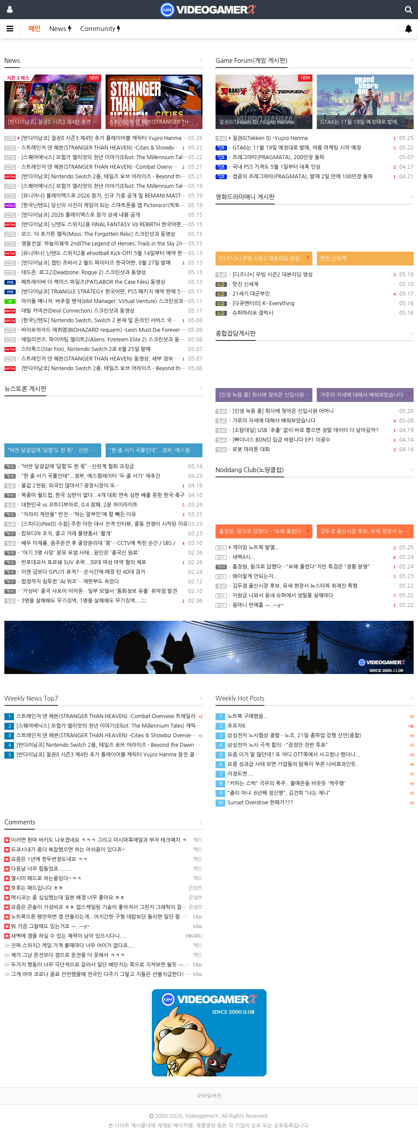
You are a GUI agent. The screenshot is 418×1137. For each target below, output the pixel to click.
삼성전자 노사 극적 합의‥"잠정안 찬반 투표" (272, 745)
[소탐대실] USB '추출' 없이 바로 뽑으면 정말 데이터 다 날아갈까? (315, 430)
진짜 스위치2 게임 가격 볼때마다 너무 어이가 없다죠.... (69, 945)
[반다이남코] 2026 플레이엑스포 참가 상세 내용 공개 (103, 215)
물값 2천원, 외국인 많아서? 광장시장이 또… (103, 485)
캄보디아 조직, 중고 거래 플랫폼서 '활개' (103, 533)
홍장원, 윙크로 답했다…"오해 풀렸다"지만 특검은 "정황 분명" (315, 567)
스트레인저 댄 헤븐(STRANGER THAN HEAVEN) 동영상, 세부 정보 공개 (103, 359)
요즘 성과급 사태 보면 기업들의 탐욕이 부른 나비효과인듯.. (287, 764)
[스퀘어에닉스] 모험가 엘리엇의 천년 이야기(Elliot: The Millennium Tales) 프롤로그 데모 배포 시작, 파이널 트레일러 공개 (103, 186)
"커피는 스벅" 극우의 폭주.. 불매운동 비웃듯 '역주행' (281, 783)
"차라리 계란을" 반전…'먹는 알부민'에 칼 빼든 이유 (103, 514)
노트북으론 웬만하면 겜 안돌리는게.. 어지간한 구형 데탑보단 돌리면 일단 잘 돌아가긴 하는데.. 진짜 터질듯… (128, 916)
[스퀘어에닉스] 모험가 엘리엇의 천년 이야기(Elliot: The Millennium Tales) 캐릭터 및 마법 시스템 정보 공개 (103, 157)
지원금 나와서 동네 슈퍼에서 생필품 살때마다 (315, 595)
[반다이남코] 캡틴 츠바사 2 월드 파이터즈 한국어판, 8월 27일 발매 (103, 263)
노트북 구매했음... (242, 716)
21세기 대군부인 (315, 294)
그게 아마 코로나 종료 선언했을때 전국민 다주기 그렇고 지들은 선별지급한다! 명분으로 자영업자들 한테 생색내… (134, 974)
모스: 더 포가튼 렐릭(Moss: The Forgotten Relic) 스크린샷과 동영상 (103, 234)
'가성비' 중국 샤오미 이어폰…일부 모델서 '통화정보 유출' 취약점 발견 (103, 591)
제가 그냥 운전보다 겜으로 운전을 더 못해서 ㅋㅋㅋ (64, 955)
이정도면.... (235, 773)
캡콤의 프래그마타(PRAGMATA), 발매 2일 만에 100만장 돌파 (315, 176)
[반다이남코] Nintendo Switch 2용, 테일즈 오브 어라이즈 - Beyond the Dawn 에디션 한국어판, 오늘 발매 (103, 176)
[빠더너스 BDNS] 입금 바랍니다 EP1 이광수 (315, 440)
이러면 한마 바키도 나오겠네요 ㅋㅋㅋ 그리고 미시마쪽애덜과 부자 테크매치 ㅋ (95, 840)
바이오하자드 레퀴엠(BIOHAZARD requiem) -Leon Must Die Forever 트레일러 (103, 330)
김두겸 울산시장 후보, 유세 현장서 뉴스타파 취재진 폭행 (315, 586)
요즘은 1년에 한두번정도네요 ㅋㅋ (46, 859)
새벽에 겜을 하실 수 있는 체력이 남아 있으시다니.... (65, 936)
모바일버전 (209, 1096)
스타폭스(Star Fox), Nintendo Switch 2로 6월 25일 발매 (103, 349)
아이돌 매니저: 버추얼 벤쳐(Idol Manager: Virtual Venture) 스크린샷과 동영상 (103, 301)
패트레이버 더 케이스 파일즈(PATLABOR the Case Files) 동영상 (103, 282)
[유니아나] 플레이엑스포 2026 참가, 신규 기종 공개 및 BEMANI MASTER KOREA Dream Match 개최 (103, 196)
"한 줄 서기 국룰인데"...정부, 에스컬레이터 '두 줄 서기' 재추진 (103, 476)
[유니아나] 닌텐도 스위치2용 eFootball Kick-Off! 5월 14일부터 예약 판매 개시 (103, 253)
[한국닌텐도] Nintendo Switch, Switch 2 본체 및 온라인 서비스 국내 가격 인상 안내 (103, 320)
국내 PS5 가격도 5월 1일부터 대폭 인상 (315, 167)
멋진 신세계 (315, 284)
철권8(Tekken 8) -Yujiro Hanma (315, 138)
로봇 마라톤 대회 (315, 449)
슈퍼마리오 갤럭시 (315, 313)
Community (100, 28)
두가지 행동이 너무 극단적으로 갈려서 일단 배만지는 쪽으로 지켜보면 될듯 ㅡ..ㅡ (97, 964)
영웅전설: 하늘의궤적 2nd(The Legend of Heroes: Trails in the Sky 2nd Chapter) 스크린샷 (103, 244)
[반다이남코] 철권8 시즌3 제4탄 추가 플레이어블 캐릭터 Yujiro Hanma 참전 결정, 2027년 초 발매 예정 (103, 138)
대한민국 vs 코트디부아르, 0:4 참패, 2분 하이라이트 (103, 505)
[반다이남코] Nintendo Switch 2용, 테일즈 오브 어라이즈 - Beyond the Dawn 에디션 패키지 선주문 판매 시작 (103, 368)
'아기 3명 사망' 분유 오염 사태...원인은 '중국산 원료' (103, 553)
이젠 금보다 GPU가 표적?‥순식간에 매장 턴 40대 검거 (103, 572)
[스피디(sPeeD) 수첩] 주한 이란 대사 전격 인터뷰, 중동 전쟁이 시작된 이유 (103, 524)
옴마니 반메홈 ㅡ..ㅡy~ (315, 605)
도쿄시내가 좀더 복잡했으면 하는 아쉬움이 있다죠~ (64, 849)
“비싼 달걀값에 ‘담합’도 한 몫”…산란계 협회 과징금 (103, 466)
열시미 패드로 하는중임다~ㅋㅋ (43, 878)
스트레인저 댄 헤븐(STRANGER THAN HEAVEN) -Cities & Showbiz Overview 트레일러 (103, 148)
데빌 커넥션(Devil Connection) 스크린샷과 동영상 (103, 311)
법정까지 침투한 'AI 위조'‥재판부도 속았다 (103, 581)
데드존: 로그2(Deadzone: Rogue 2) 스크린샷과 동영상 (103, 272)
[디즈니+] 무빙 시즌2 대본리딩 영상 (315, 274)
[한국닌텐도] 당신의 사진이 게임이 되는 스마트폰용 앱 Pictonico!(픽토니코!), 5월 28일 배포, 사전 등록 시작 (103, 205)
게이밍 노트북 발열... (315, 547)
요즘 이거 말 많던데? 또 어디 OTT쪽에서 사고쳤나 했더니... (288, 754)
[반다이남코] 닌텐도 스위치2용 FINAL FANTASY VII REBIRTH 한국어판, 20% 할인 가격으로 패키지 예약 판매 (103, 224)
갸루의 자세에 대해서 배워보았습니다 (315, 421)
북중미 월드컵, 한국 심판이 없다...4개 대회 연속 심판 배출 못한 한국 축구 (103, 495)
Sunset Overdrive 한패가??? (254, 802)
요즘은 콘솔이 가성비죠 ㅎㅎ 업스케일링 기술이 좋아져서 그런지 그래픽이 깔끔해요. (101, 907)
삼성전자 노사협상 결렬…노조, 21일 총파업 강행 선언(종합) (288, 735)
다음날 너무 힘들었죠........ (37, 868)
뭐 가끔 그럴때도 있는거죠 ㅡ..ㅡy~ (47, 926)
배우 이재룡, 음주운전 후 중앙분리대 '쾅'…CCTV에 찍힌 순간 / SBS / (103, 543)
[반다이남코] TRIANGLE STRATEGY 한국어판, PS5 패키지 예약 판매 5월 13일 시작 (103, 291)
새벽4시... (315, 557)
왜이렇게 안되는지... (315, 576)
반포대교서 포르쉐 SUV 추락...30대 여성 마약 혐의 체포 (103, 562)
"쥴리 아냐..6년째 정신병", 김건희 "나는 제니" (273, 793)
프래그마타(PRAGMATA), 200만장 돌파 (315, 157)
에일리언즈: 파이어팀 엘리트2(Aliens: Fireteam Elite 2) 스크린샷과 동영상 (103, 339)
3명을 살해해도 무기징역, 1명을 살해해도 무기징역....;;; (103, 601)
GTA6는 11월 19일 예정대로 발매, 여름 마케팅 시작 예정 (315, 148)
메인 (34, 28)
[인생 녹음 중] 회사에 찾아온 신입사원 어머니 (315, 411)
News (60, 28)
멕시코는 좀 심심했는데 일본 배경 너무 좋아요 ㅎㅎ (64, 897)
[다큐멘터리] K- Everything (315, 303)
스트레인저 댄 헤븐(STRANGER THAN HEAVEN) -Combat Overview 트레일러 (103, 167)
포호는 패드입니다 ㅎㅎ (33, 888)
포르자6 (230, 725)
